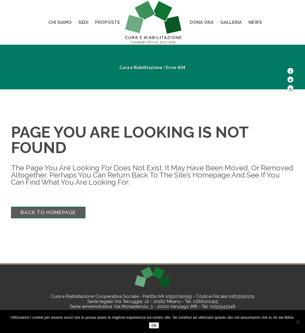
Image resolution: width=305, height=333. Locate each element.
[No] (298, 322)
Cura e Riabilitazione (140, 67)
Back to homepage (48, 212)
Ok (153, 325)
